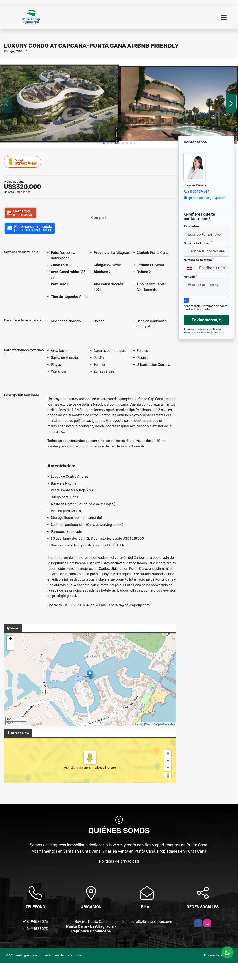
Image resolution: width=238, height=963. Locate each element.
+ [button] (10, 639)
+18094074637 (198, 191)
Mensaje (190, 277)
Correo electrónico (198, 243)
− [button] (10, 646)
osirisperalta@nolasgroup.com (147, 921)
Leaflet (139, 724)
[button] (104, 143)
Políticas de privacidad (119, 861)
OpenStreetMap (165, 724)
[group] (59, 103)
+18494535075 (35, 921)
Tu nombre (192, 226)
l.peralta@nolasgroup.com (206, 198)
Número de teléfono (198, 260)
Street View (22, 162)
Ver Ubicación (76, 767)
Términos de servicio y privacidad (204, 332)
